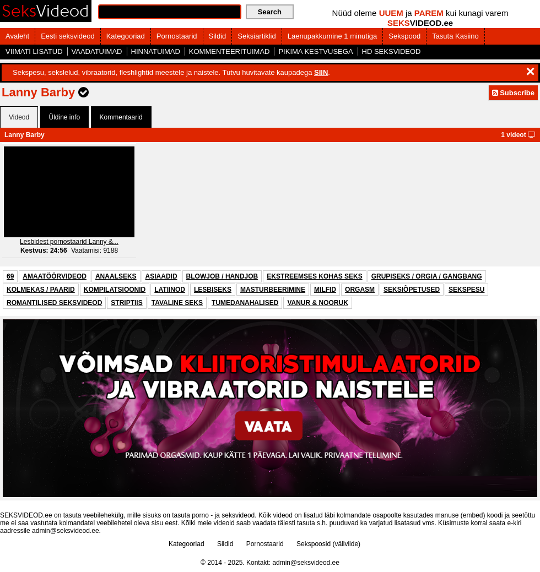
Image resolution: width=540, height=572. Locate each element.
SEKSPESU (466, 289)
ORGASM (360, 289)
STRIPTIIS (126, 303)
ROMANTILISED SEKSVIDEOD (54, 303)
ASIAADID (161, 276)
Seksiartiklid (256, 36)
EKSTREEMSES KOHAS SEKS (314, 276)
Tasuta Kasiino (455, 36)
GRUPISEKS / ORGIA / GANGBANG (426, 276)
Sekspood (404, 36)
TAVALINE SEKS (177, 303)
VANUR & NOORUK (317, 303)
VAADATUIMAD (97, 51)
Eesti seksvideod (68, 36)
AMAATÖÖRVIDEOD (55, 276)
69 (10, 276)
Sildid (217, 36)
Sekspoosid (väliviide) (328, 544)
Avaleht (17, 36)
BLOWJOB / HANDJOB (222, 276)
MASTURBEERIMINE (272, 289)
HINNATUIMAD (155, 51)
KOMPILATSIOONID (114, 289)
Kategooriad (125, 36)
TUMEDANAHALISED (245, 303)
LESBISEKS (212, 289)
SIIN (321, 72)
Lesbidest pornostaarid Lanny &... (69, 242)
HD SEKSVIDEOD (391, 51)
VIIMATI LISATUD (34, 51)
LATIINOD (169, 289)
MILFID (325, 289)
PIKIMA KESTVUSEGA (315, 51)
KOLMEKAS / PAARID (41, 289)
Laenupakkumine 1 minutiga (332, 36)
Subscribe (513, 93)
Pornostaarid (176, 36)
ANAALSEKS (116, 276)
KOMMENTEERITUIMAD (229, 51)
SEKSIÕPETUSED (412, 289)
